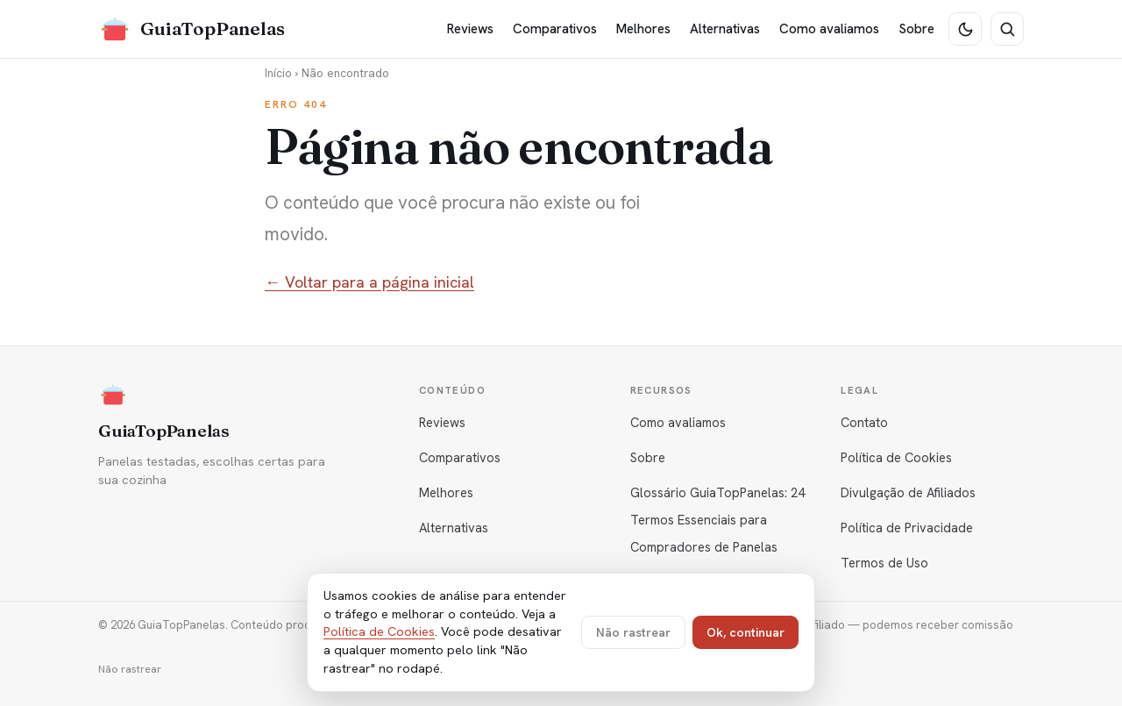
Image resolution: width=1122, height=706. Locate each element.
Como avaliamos (829, 29)
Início (278, 73)
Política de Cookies (896, 457)
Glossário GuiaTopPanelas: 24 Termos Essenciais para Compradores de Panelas (717, 519)
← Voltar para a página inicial (369, 282)
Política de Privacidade (907, 527)
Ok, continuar (746, 632)
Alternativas (725, 29)
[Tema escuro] (965, 29)
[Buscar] (1007, 29)
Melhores (643, 29)
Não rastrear (129, 669)
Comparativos (555, 29)
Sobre (916, 29)
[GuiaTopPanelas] (191, 29)
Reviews (470, 29)
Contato (864, 422)
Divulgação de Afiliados (908, 492)
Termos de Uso (884, 562)
